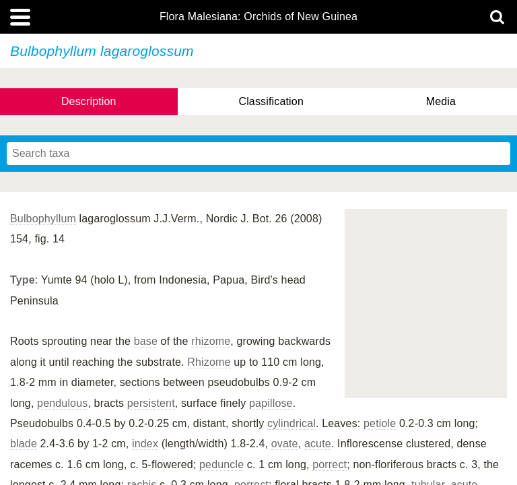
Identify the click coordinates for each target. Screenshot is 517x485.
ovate (284, 443)
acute (317, 443)
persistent (151, 403)
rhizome (210, 341)
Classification (271, 101)
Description (88, 101)
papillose (271, 403)
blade (23, 443)
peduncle (221, 464)
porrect (329, 464)
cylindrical (291, 423)
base (146, 341)
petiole (380, 423)
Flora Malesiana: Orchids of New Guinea (258, 16)
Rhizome (208, 362)
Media (441, 101)
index (145, 443)
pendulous (62, 403)
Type (22, 280)
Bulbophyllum (43, 218)
